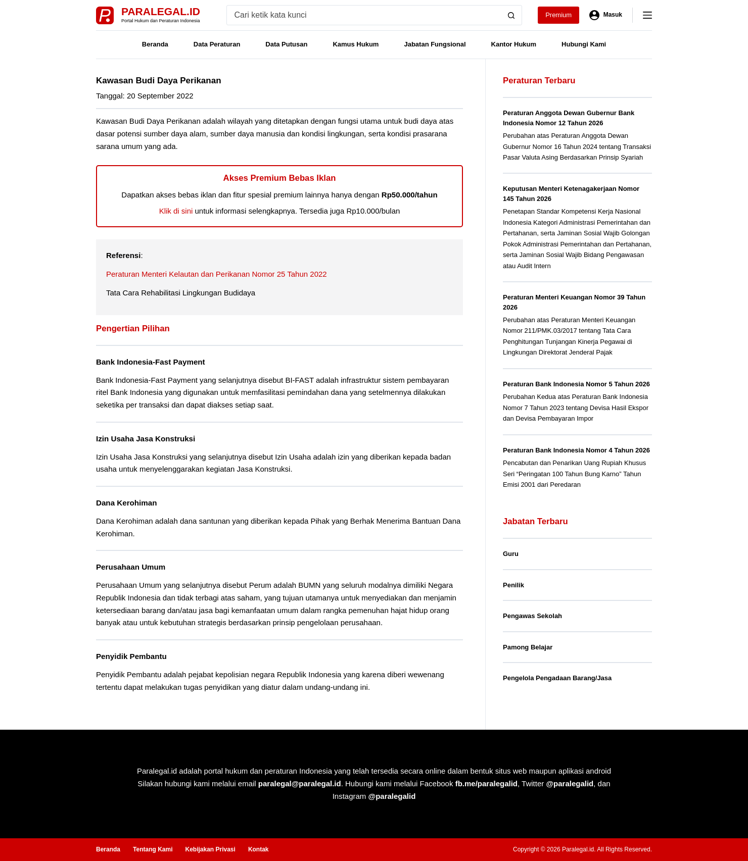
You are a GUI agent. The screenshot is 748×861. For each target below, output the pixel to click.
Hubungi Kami (584, 44)
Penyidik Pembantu (133, 656)
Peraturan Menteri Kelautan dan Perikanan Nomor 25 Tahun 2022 (216, 274)
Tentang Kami (152, 848)
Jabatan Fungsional (434, 44)
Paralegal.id (160, 11)
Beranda (155, 44)
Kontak (258, 848)
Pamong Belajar (527, 647)
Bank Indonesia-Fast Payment (153, 362)
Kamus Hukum (356, 44)
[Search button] (511, 15)
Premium (558, 15)
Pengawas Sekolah (532, 616)
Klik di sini (176, 211)
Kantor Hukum (514, 44)
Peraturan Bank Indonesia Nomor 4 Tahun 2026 (576, 450)
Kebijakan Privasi (210, 848)
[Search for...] (364, 15)
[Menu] (647, 15)
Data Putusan (286, 44)
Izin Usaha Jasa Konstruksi (148, 438)
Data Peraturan (217, 44)
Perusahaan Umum (132, 567)
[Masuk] (605, 15)
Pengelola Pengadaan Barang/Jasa (557, 678)
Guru (511, 554)
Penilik (513, 585)
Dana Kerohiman (128, 502)
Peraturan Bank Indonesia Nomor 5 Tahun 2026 (576, 384)
